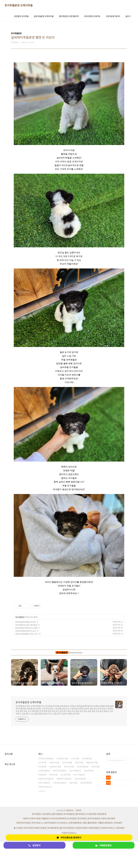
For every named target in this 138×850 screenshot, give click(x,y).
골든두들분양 (57, 814)
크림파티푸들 (63, 758)
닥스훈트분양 (91, 814)
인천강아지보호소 (107, 827)
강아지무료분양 (93, 818)
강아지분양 (36, 814)
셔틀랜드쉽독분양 (105, 822)
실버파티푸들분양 (46, 778)
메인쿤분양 (102, 814)
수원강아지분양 (81, 827)
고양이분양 (46, 814)
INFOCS (69, 810)
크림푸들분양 (44, 770)
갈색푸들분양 (86, 782)
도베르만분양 (93, 827)
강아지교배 (28, 827)
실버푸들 (73, 782)
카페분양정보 (103, 845)
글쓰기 (128, 16)
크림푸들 (42, 766)
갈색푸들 (95, 766)
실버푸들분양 (81, 778)
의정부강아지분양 (23, 822)
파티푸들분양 (44, 782)
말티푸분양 (80, 814)
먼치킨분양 (71, 818)
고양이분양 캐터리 (113, 16)
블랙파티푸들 (92, 762)
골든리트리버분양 (66, 827)
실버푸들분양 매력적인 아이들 (26, 628)
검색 (130, 760)
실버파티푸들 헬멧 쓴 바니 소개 (26, 634)
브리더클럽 (67, 762)
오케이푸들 (66, 774)
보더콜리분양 (53, 827)
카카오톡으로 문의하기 (69, 837)
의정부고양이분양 (108, 818)
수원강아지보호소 (69, 832)
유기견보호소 (62, 822)
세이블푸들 (87, 758)
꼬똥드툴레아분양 (89, 822)
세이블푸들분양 (60, 782)
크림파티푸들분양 (46, 758)
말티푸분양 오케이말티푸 (69, 16)
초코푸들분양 (83, 766)
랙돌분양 (45, 818)
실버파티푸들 (56, 766)
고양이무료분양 (49, 822)
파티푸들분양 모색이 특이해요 (26, 625)
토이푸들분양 (19, 617)
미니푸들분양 (79, 774)
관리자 (78, 810)
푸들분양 (42, 774)
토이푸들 (79, 762)
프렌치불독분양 (75, 822)
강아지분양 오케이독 (92, 16)
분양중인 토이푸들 (21, 16)
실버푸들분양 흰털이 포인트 (25, 622)
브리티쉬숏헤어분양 (58, 818)
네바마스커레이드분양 (31, 818)
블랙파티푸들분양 (65, 778)
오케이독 (42, 762)
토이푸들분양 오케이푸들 (19, 5)
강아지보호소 (37, 822)
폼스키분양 (18, 827)
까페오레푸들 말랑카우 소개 (25, 631)
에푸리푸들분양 (45, 786)
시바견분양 (117, 822)
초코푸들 (75, 758)
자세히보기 (42, 791)
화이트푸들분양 (60, 770)
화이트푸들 (69, 766)
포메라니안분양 (40, 827)
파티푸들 (54, 774)
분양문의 (34, 845)
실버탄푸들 (89, 770)
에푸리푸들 (55, 762)
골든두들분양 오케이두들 (44, 16)
